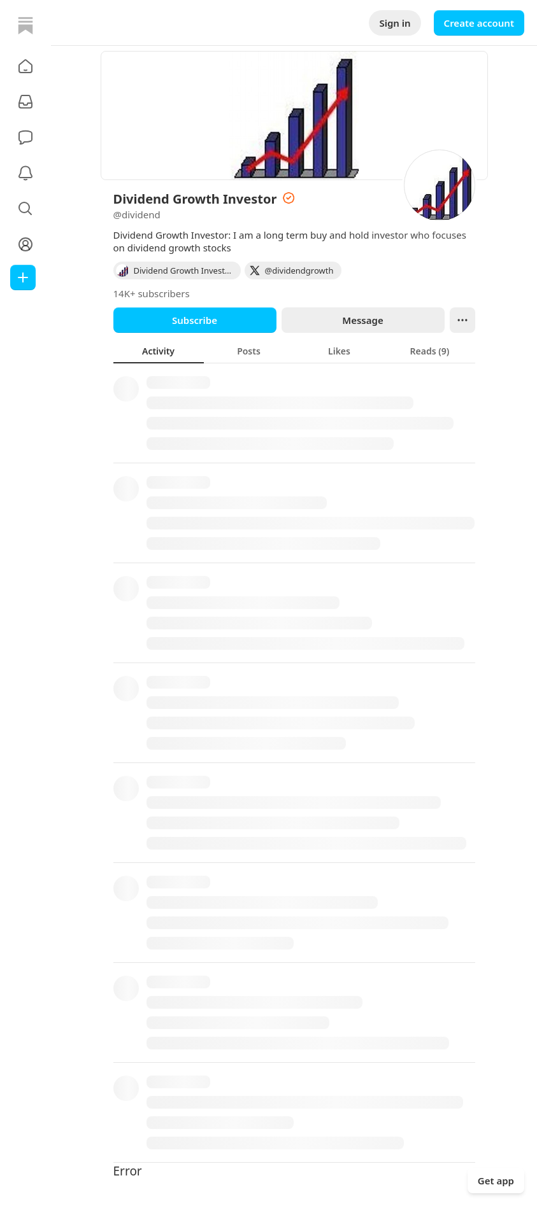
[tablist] (294, 350)
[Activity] (25, 173)
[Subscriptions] (25, 102)
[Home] (25, 25)
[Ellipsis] (462, 320)
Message (362, 320)
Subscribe (194, 320)
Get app (496, 1180)
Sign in (394, 23)
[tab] (158, 350)
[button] (25, 66)
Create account (479, 23)
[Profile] (25, 244)
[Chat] (25, 137)
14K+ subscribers (151, 293)
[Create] (23, 277)
